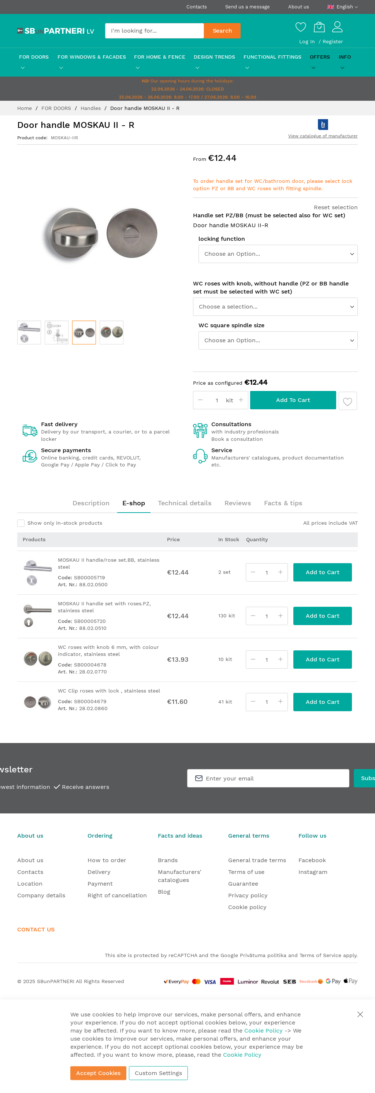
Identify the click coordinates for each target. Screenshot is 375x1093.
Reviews (237, 503)
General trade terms (257, 860)
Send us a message (247, 7)
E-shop (133, 503)
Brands (168, 860)
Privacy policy (248, 895)
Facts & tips (283, 503)
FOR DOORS (57, 108)
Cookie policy (247, 907)
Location (29, 883)
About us (298, 7)
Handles (92, 108)
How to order (107, 860)
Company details (41, 895)
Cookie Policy (263, 1030)
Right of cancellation (117, 895)
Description (91, 503)
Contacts (196, 7)
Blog (164, 891)
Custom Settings (158, 1073)
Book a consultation (237, 439)
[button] (29, 332)
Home (25, 108)
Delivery (99, 871)
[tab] (91, 503)
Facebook (312, 860)
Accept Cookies (98, 1073)
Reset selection (336, 207)
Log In (308, 41)
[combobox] (154, 30)
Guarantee (243, 883)
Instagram (312, 871)
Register (333, 41)
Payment (100, 883)
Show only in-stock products (64, 523)
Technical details (185, 503)
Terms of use (246, 871)
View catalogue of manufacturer (323, 136)
